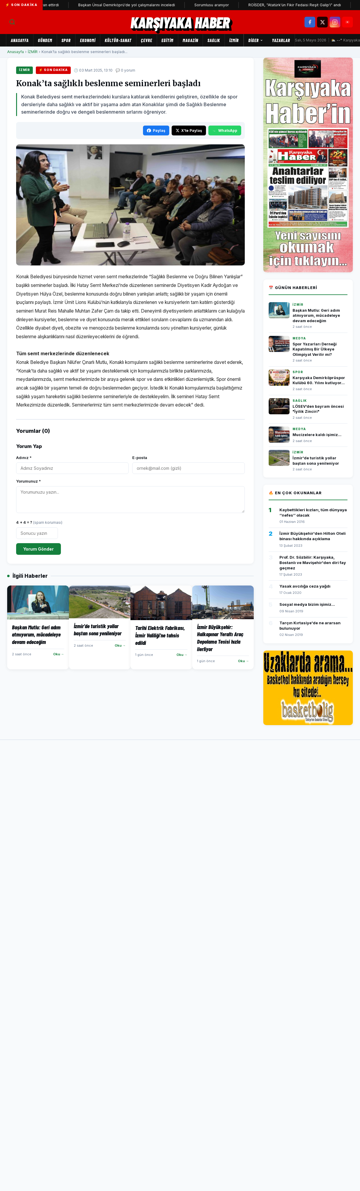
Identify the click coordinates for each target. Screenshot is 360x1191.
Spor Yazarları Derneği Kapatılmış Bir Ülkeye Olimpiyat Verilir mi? (315, 349)
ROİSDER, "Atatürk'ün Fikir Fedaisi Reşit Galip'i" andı (304, 5)
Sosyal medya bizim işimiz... (307, 604)
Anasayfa (20, 40)
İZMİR (234, 40)
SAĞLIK (213, 40)
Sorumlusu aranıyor (221, 5)
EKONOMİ (88, 40)
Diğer (255, 40)
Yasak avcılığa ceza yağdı (304, 586)
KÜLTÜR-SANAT (118, 40)
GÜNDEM (45, 40)
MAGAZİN (190, 40)
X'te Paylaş (189, 130)
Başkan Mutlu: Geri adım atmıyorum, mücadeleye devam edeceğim (316, 315)
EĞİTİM (167, 40)
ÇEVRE (146, 40)
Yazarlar (281, 40)
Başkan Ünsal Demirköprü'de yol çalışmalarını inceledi (136, 5)
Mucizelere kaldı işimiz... (317, 434)
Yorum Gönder (38, 549)
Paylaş (156, 130)
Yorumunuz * (28, 481)
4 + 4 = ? (39, 522)
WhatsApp (224, 130)
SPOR (66, 40)
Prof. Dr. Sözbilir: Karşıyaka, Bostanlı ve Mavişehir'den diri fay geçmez (312, 562)
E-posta (139, 457)
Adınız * (24, 457)
